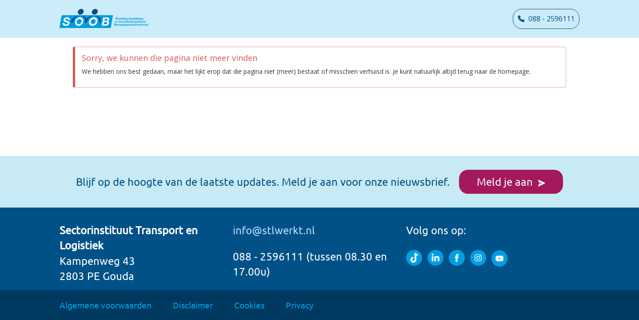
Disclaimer (193, 305)
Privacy (299, 305)
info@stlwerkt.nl (274, 230)
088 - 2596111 (546, 19)
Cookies (249, 305)
